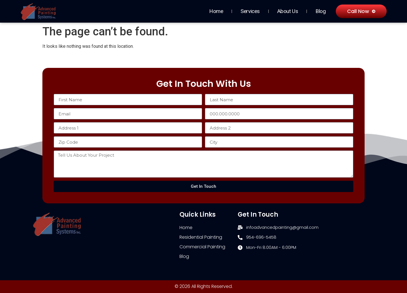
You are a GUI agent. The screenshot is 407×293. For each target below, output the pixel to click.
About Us (287, 11)
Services (250, 11)
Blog (320, 11)
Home (216, 11)
